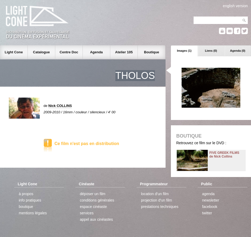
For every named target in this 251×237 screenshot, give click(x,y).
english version (235, 6)
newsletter (210, 200)
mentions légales (33, 213)
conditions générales (97, 200)
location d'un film (155, 194)
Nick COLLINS (60, 106)
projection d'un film (156, 200)
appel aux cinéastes (96, 219)
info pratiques (30, 200)
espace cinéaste (93, 206)
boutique (26, 206)
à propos (26, 194)
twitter (207, 213)
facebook (209, 206)
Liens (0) (211, 50)
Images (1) (184, 50)
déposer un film (92, 194)
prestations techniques (159, 206)
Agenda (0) (237, 50)
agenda (208, 194)
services (86, 213)
